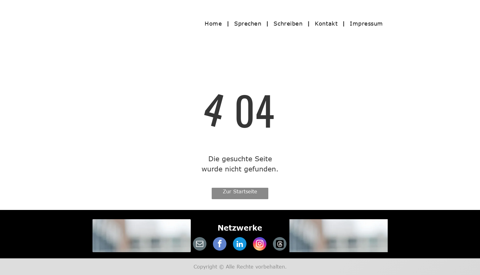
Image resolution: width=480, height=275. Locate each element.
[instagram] (259, 244)
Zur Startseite (240, 191)
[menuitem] (215, 23)
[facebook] (219, 244)
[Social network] (279, 244)
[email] (199, 244)
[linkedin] (239, 244)
